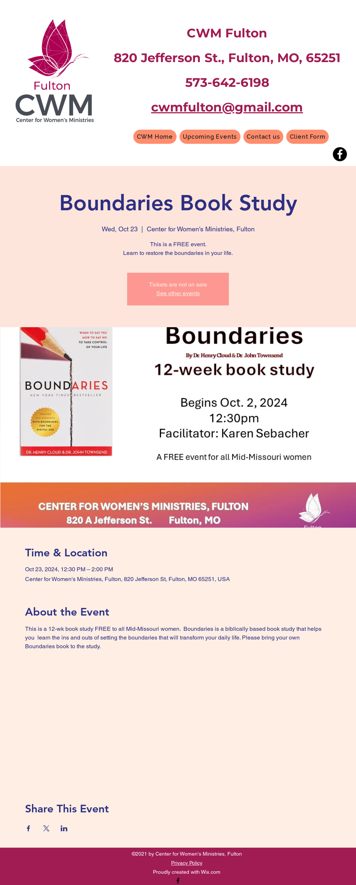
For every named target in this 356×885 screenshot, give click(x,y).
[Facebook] (340, 154)
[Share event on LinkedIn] (64, 828)
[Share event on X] (46, 828)
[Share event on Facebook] (28, 828)
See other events (178, 293)
